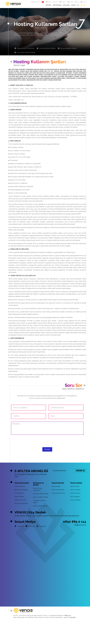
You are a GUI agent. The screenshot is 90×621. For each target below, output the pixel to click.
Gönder (47, 449)
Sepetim (71, 2)
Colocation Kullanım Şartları (39, 501)
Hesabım (63, 2)
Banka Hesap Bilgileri (21, 490)
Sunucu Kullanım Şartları (40, 497)
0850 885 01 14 (35, 2)
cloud (73, 5)
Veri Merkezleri (19, 493)
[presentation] (47, 442)
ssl (78, 5)
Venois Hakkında (20, 486)
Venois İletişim (56, 486)
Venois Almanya (75, 493)
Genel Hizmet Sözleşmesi (37, 489)
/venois (19, 526)
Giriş (77, 2)
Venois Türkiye (74, 486)
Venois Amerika (75, 490)
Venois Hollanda (75, 500)
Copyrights (72, 617)
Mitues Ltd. (68, 615)
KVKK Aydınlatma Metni (40, 506)
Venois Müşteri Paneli (58, 493)
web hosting (57, 5)
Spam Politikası (19, 496)
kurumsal (83, 5)
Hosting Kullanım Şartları (40, 493)
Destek (48, 2)
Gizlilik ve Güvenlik (20, 500)
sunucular (66, 5)
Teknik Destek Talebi (58, 490)
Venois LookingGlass (21, 503)
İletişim (55, 2)
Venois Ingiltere (75, 496)
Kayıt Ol (84, 2)
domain (49, 5)
